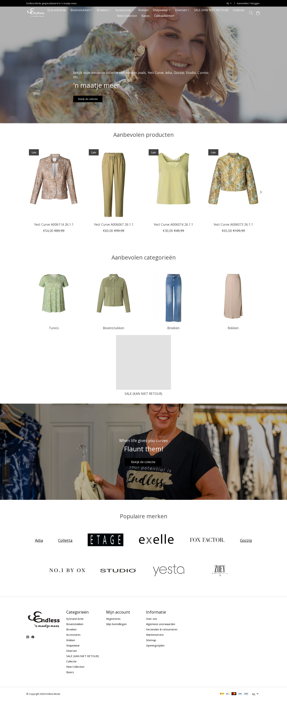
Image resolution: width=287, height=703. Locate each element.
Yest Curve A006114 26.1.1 (54, 224)
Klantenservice (155, 637)
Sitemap (151, 642)
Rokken (143, 10)
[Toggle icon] (251, 13)
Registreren (113, 621)
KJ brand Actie (56, 10)
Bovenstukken (113, 328)
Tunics (54, 328)
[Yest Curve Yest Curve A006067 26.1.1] (113, 183)
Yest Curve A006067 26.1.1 (113, 224)
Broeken (173, 328)
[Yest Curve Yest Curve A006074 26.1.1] (173, 183)
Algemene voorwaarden (160, 626)
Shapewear (73, 647)
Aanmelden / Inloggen (248, 3)
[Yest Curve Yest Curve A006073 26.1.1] (233, 183)
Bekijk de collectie (94, 97)
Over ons (151, 621)
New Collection (127, 16)
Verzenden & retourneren (161, 632)
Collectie (238, 10)
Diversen (71, 653)
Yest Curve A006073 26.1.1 (233, 224)
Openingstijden (155, 647)
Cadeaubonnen (164, 16)
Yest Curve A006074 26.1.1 (173, 224)
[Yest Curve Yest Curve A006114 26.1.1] (53, 183)
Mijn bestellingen (116, 626)
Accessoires (73, 637)
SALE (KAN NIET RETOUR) (211, 10)
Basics (145, 16)
